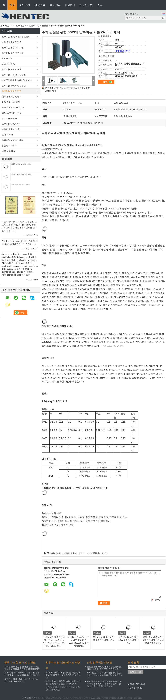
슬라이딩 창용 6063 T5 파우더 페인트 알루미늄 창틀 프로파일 (21, 680)
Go (163, 18)
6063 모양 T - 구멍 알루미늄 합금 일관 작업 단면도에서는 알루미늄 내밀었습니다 (105, 675)
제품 (12, 4)
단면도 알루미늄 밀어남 (96, 553)
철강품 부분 (7, 58)
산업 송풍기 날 (8, 64)
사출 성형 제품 (8, 151)
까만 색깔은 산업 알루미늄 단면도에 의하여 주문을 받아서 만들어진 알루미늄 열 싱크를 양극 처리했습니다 (104, 683)
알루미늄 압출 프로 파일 (13, 47)
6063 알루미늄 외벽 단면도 (21, 164)
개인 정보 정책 (29, 698)
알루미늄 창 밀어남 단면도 (14, 86)
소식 (99, 4)
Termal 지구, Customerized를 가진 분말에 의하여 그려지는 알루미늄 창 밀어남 (21, 674)
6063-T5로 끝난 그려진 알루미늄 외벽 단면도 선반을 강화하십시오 (153, 640)
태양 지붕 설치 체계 (11, 102)
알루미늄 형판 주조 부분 (13, 53)
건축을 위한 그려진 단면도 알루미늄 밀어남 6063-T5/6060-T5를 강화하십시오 (79, 641)
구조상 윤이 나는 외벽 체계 (21, 174)
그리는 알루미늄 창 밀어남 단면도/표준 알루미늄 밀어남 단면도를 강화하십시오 (22, 667)
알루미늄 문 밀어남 (10, 124)
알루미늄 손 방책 (9, 118)
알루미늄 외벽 (56, 553)
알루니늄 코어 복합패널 (12, 140)
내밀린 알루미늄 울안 (11, 129)
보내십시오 (135, 671)
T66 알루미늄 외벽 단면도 (21, 184)
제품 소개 (9, 25)
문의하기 (70, 4)
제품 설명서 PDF (122, 51)
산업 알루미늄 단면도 (11, 42)
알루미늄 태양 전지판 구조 (14, 75)
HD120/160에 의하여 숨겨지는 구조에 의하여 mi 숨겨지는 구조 (75, 488)
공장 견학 (40, 4)
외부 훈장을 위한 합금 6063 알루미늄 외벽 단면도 (129, 640)
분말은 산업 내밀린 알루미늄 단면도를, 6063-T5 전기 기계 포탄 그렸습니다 (104, 667)
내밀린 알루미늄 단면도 (74, 553)
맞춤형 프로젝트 (9, 145)
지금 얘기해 (86, 5)
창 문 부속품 (7, 135)
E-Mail (131, 683)
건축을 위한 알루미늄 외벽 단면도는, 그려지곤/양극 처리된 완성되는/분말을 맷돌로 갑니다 (54, 641)
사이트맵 (140, 683)
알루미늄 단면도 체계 (11, 69)
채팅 (107, 82)
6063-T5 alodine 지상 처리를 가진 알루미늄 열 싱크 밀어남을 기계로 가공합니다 (63, 675)
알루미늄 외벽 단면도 (25, 25)
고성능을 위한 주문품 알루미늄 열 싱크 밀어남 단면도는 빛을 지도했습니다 (63, 682)
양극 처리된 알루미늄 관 (13, 107)
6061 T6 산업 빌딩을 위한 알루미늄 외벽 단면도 (103, 638)
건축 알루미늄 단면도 (11, 96)
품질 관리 (55, 4)
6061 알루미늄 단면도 (11, 113)
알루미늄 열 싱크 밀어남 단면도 (16, 37)
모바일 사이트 (135, 688)
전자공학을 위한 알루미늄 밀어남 (17, 80)
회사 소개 (24, 4)
